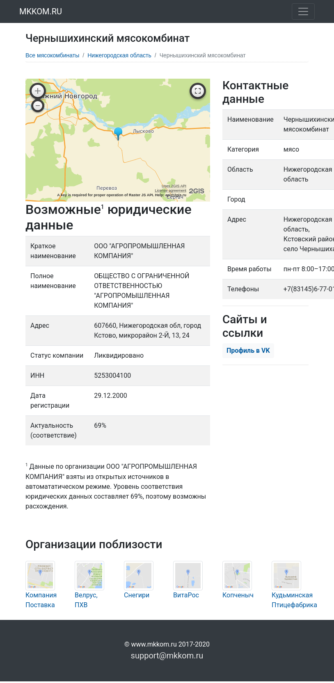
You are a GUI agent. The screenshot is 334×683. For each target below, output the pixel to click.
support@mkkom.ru (167, 655)
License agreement (170, 190)
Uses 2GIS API (174, 186)
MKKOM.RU (40, 11)
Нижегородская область (119, 55)
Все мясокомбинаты (52, 55)
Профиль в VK (248, 350)
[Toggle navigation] (303, 11)
